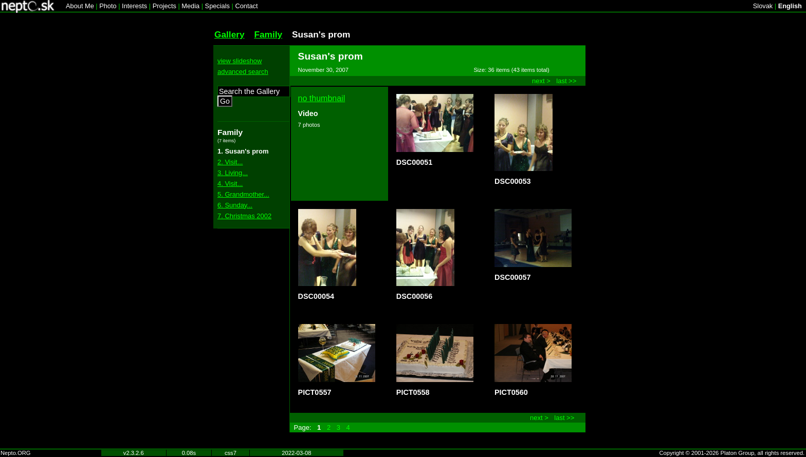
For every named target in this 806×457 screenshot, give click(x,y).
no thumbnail (321, 98)
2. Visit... (230, 162)
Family (268, 34)
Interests (134, 6)
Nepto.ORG (15, 453)
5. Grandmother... (243, 194)
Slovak (763, 6)
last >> (566, 81)
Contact (246, 6)
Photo (107, 6)
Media (190, 6)
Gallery (229, 34)
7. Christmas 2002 (244, 216)
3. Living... (232, 173)
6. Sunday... (234, 205)
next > (541, 81)
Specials (217, 6)
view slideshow (239, 61)
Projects (164, 6)
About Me (80, 6)
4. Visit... (230, 183)
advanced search (242, 71)
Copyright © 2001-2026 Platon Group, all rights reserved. (732, 453)
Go (225, 101)
